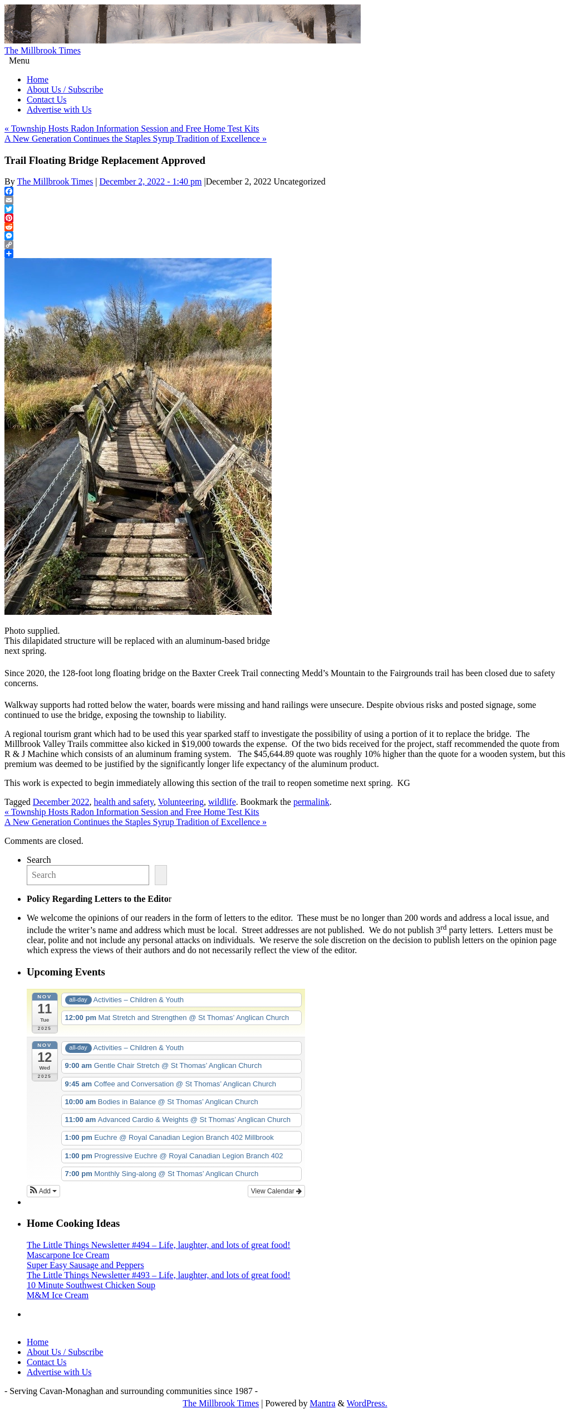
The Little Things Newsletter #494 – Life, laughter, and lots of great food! (159, 1245)
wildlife (222, 802)
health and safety (124, 802)
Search (39, 860)
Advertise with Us (59, 109)
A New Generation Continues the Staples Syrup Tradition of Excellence (135, 138)
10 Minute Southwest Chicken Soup (91, 1285)
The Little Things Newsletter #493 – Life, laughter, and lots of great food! (159, 1275)
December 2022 (61, 802)
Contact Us (47, 99)
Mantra (322, 1403)
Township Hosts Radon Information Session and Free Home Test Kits (131, 128)
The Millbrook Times (42, 50)
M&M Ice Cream (58, 1295)
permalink (311, 802)
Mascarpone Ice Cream (68, 1255)
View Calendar (276, 1191)
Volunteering (181, 802)
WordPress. (367, 1403)
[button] (43, 1191)
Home (37, 79)
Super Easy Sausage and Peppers (85, 1265)
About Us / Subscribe (65, 89)
